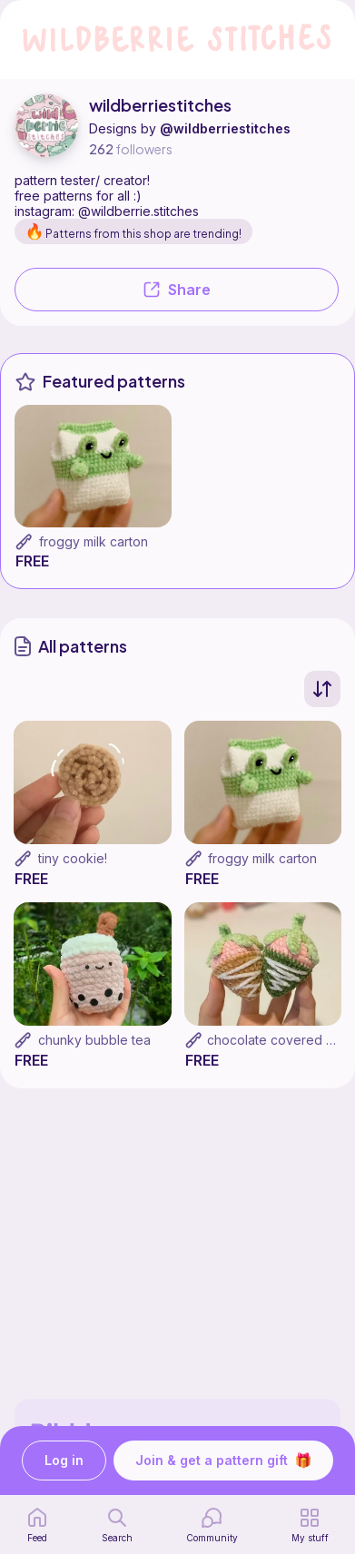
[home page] (37, 1525)
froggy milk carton (93, 541)
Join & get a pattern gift (223, 1460)
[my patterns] (310, 1525)
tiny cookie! (72, 858)
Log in (64, 1461)
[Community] (212, 1525)
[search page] (117, 1525)
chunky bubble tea (94, 1039)
